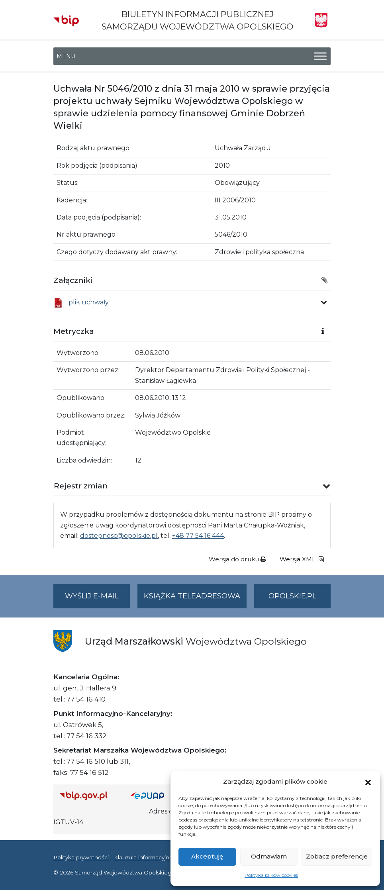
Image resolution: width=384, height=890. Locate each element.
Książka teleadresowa (192, 596)
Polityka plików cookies (271, 875)
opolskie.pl (292, 596)
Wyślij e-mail (97, 599)
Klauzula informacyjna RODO (153, 857)
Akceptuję (207, 856)
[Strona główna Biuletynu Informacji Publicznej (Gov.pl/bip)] (88, 795)
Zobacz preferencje (337, 856)
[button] (368, 782)
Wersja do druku (237, 559)
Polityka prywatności (81, 857)
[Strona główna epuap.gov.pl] (152, 795)
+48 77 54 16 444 (198, 535)
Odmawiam (269, 856)
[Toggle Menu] (320, 56)
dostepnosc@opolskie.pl (119, 535)
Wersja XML (302, 559)
